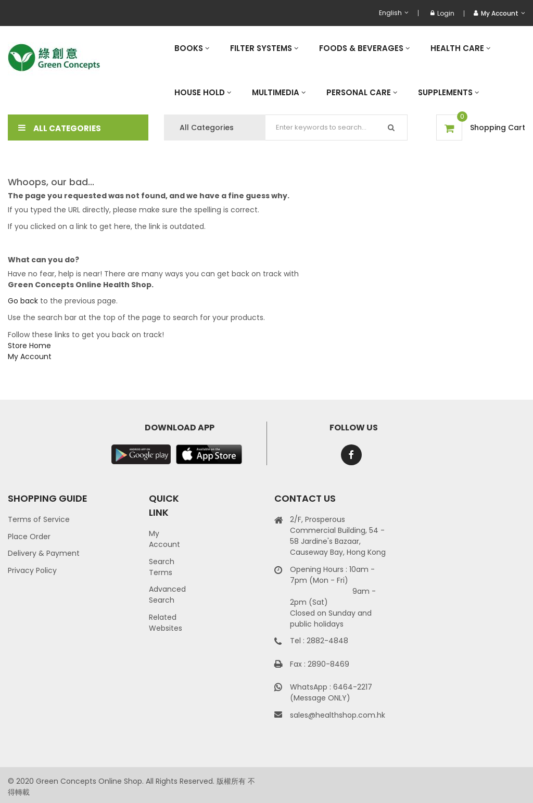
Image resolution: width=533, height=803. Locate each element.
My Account (30, 356)
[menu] (344, 70)
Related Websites (165, 622)
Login (442, 13)
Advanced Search (167, 594)
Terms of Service (39, 519)
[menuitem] (192, 48)
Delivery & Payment (44, 553)
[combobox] (336, 127)
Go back (23, 301)
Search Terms (161, 567)
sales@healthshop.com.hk (337, 715)
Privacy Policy (32, 570)
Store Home (29, 345)
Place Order (29, 536)
